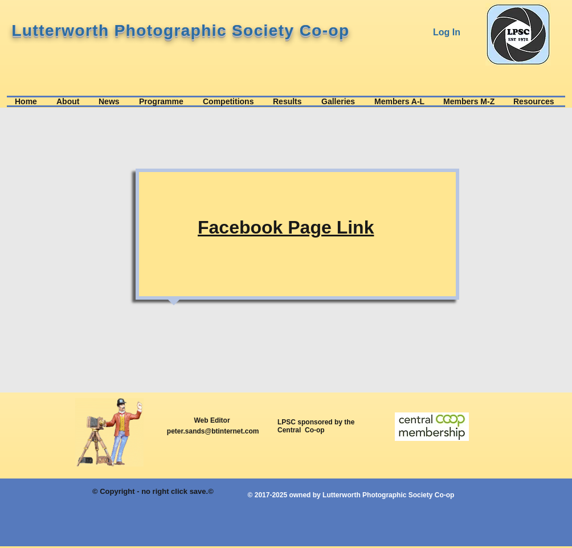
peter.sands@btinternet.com (213, 431)
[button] (69, 101)
